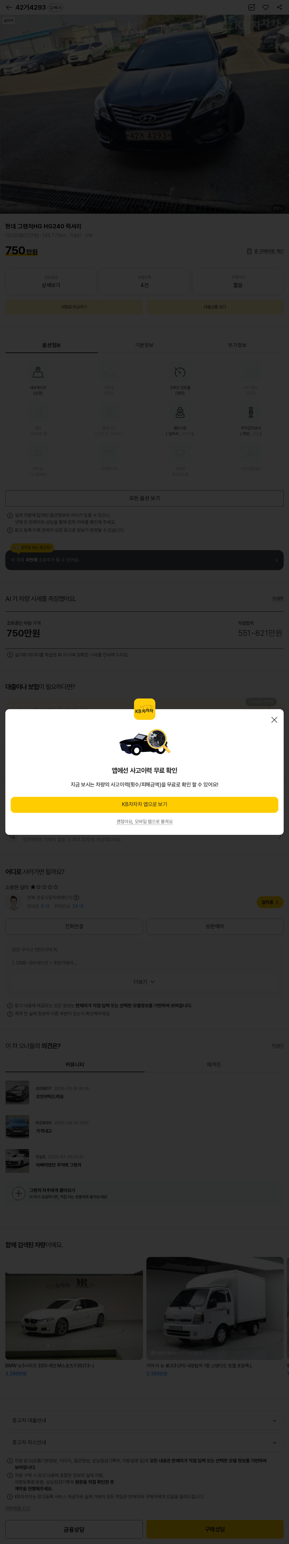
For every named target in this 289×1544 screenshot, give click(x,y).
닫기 (274, 720)
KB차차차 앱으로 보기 (144, 804)
